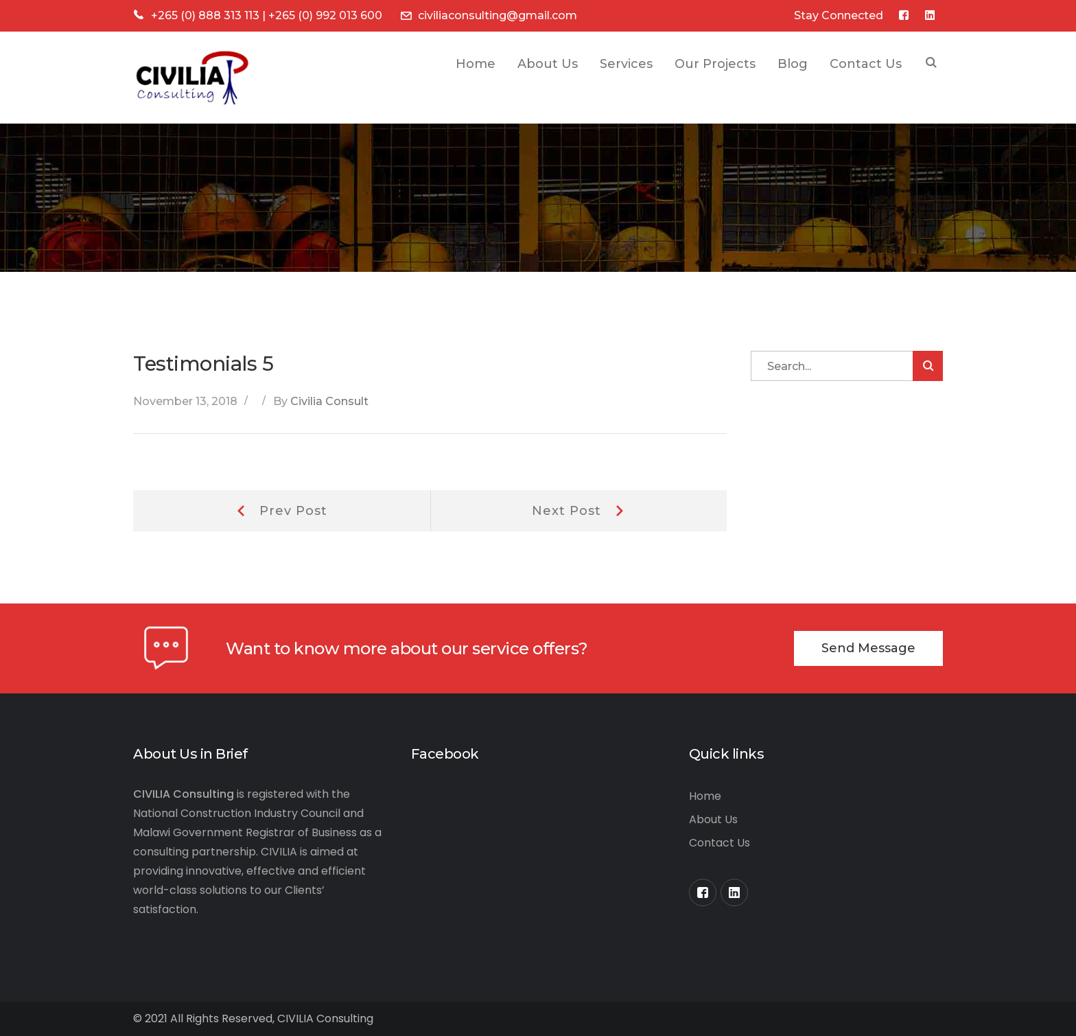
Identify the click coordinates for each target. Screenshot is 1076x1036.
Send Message (868, 648)
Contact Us (719, 843)
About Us (713, 819)
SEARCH (931, 64)
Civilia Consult (329, 401)
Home (705, 796)
